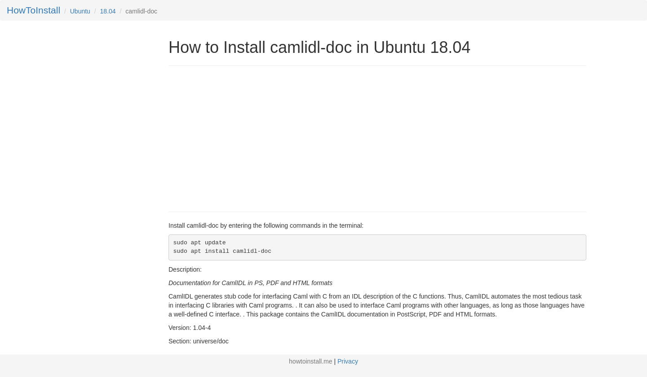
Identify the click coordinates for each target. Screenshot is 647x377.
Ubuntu (80, 11)
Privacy (347, 361)
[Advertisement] (243, 137)
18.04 (108, 11)
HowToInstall (33, 10)
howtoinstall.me (310, 361)
